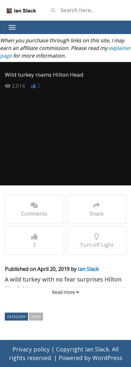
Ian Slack (88, 269)
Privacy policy (31, 349)
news (36, 316)
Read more (65, 292)
